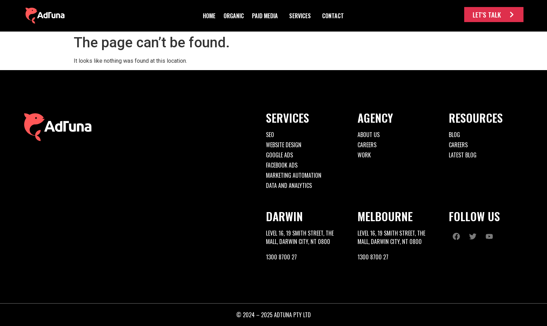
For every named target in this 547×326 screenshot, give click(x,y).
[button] (234, 16)
